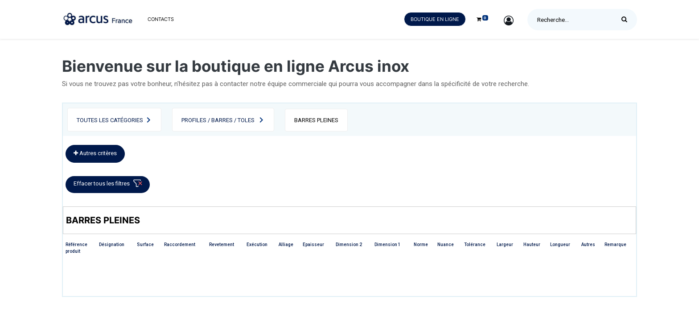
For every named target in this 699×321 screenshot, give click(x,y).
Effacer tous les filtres (109, 185)
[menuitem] (160, 19)
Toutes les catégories (110, 120)
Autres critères (95, 153)
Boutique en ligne (435, 19)
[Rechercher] (626, 19)
